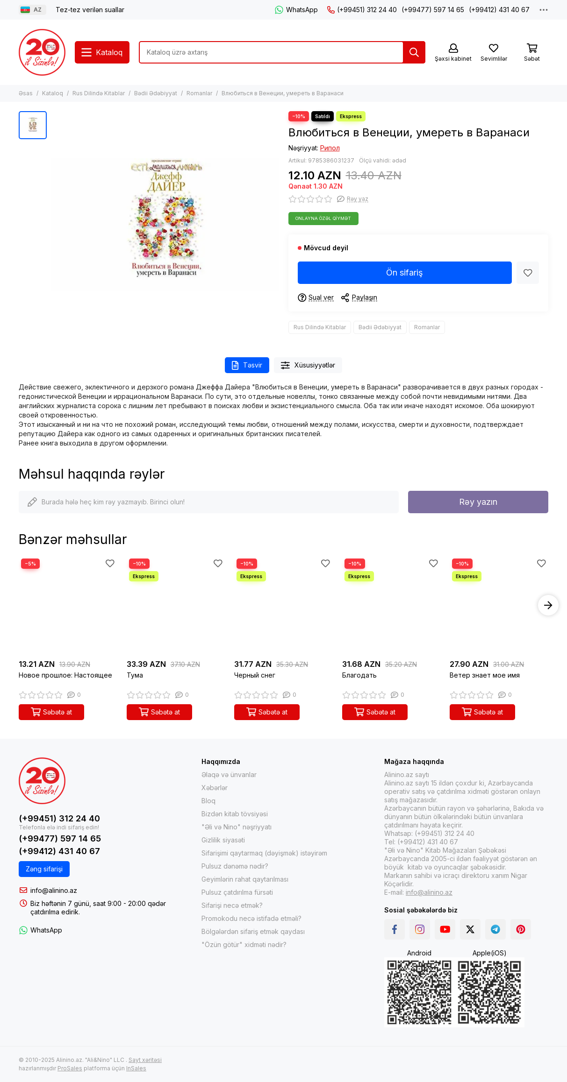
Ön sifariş (404, 272)
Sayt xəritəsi (145, 1059)
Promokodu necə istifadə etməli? (251, 918)
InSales (136, 1068)
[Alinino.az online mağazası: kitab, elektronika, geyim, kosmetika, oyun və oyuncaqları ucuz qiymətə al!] (42, 52)
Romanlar (199, 93)
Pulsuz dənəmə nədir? (234, 866)
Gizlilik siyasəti (223, 840)
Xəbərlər (214, 788)
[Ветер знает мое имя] (499, 605)
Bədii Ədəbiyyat (155, 93)
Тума (135, 675)
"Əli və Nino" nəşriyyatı (236, 827)
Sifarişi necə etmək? (232, 905)
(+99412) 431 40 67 (499, 10)
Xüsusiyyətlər (308, 365)
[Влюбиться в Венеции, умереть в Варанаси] (165, 225)
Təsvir (247, 365)
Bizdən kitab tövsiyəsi (234, 814)
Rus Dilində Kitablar (98, 93)
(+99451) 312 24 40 (362, 10)
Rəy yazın (478, 502)
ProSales (69, 1068)
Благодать (359, 675)
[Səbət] (532, 53)
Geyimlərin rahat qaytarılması (244, 879)
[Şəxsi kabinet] (453, 53)
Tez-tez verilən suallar (90, 10)
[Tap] (414, 52)
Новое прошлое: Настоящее (65, 675)
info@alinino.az (53, 890)
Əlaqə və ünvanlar (229, 774)
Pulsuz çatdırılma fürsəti (237, 892)
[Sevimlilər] (493, 53)
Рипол (330, 148)
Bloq (208, 801)
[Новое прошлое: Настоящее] (68, 605)
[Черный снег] (283, 605)
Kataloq (52, 93)
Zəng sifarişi (44, 869)
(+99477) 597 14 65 (433, 10)
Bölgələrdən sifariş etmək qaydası (253, 931)
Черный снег (254, 675)
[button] (548, 605)
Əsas (26, 93)
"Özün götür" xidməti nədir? (244, 944)
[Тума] (176, 605)
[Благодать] (391, 605)
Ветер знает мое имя (485, 675)
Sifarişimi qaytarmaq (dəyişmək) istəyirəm (264, 853)
